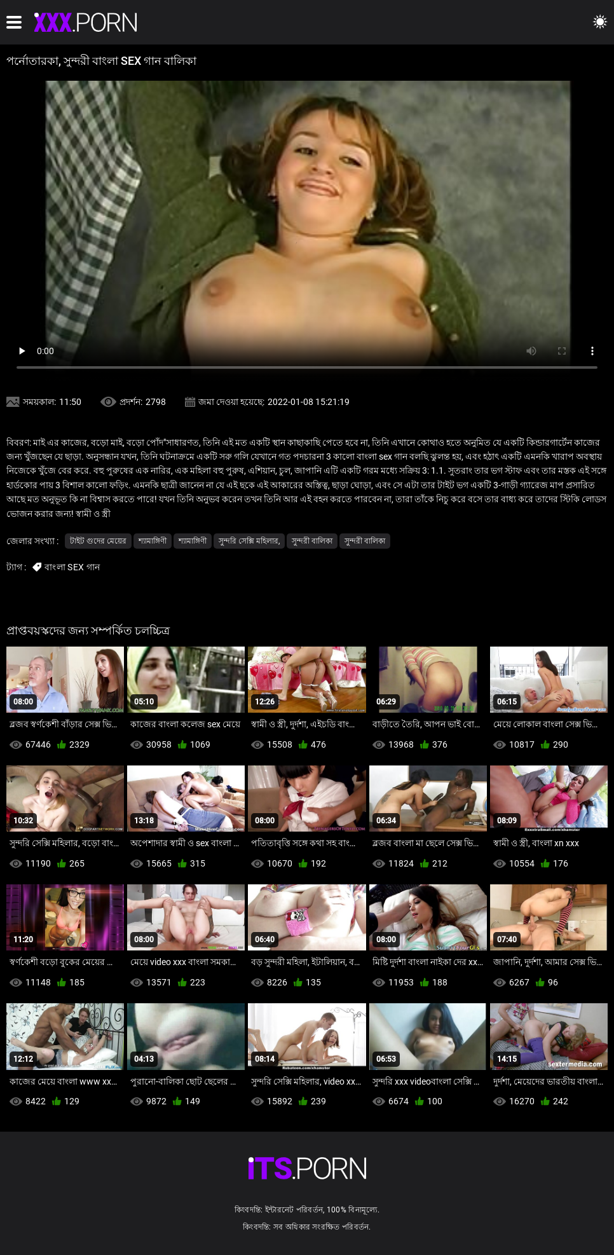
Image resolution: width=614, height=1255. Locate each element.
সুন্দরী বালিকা (312, 541)
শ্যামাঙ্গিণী (153, 541)
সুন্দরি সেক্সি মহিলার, (249, 541)
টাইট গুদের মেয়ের (98, 541)
